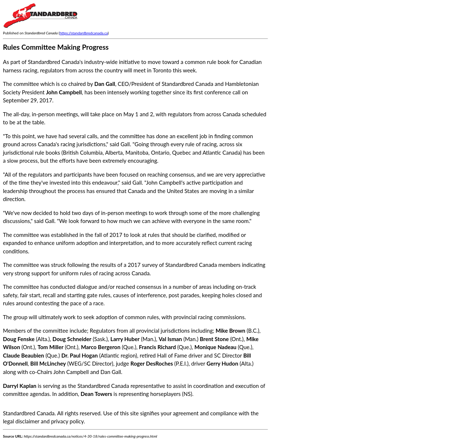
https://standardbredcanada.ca (84, 33)
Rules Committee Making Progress (56, 47)
